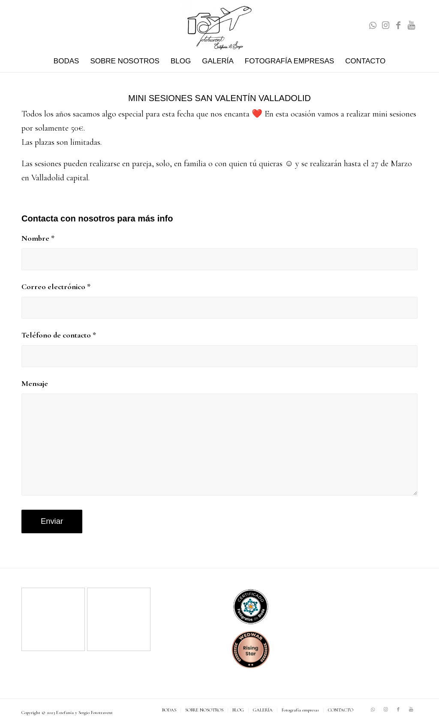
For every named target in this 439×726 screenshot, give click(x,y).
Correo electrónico (55, 286)
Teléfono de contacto (58, 335)
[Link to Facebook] (398, 25)
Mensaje (34, 383)
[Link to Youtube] (411, 25)
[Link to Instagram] (385, 25)
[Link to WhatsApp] (372, 25)
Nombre (37, 238)
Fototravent (102, 712)
